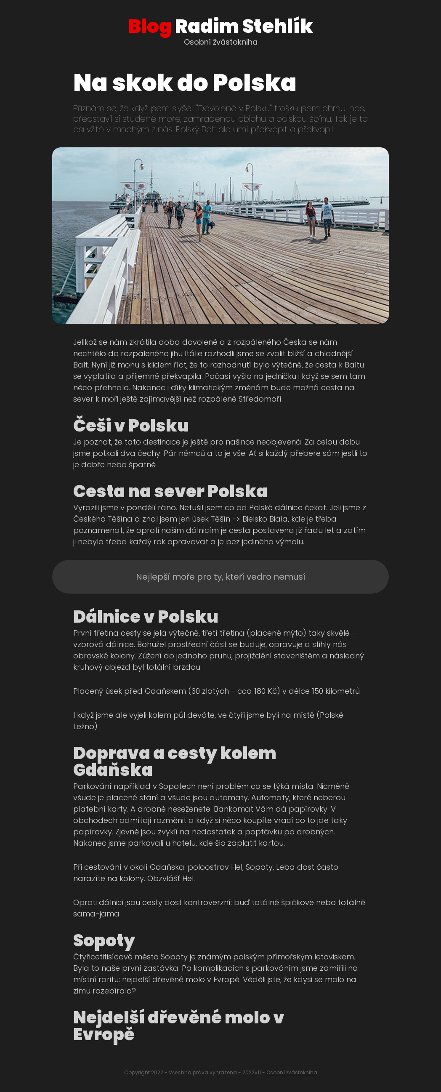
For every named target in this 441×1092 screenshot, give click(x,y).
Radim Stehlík (220, 26)
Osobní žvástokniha (291, 1072)
